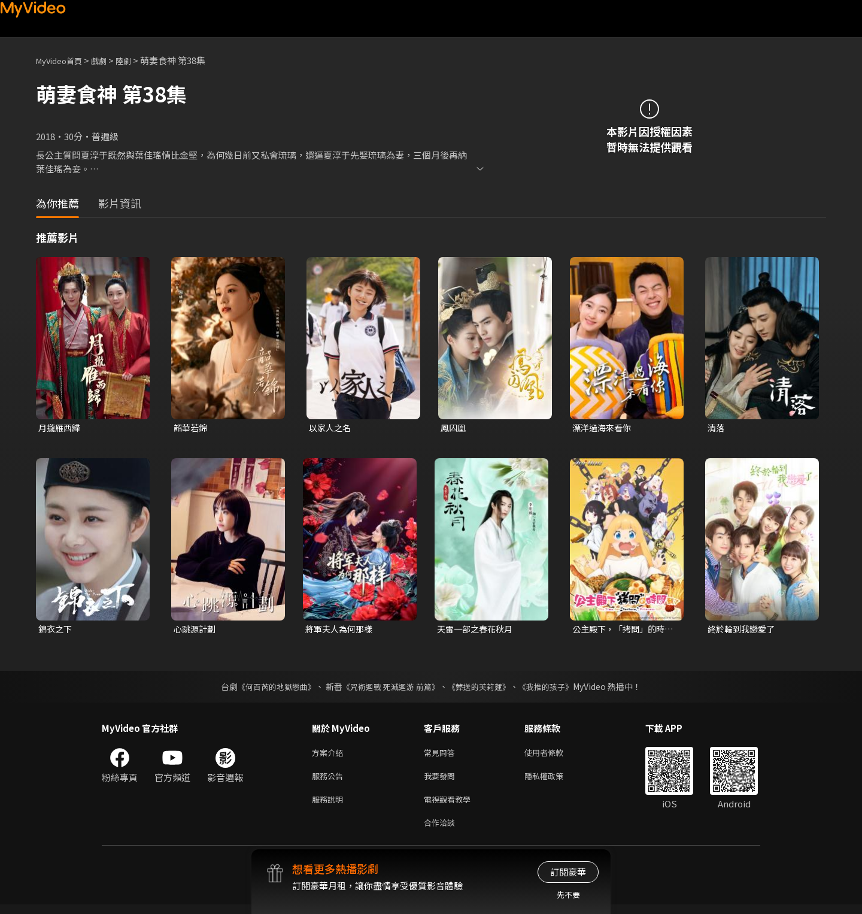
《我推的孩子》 (555, 689)
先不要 (568, 894)
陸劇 (135, 60)
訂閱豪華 (568, 871)
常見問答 (442, 755)
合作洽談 (442, 831)
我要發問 (442, 780)
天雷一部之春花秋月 (477, 630)
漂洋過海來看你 (603, 428)
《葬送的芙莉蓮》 (483, 689)
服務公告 (330, 780)
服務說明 (330, 806)
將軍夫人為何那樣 (341, 630)
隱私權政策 (554, 780)
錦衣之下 (56, 630)
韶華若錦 (192, 428)
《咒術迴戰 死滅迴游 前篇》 (390, 689)
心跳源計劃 (196, 630)
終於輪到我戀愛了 (743, 630)
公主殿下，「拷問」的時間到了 (621, 630)
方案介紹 (330, 755)
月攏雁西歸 (60, 428)
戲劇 (108, 60)
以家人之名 (331, 428)
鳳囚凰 (454, 428)
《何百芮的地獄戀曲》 (269, 689)
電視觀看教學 (451, 806)
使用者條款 (554, 755)
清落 (717, 428)
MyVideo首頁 (63, 60)
